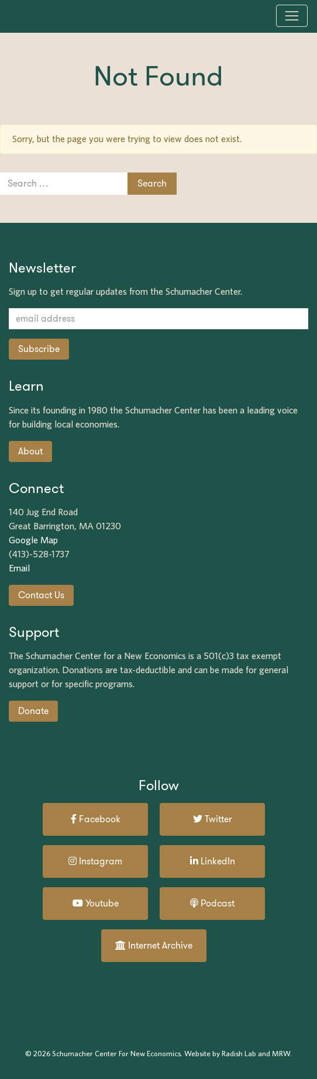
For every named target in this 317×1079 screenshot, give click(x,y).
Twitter (212, 819)
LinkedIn (212, 861)
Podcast (212, 903)
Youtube (96, 903)
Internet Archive (153, 945)
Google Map (33, 540)
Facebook (95, 819)
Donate (33, 711)
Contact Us (41, 595)
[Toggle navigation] (292, 16)
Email (19, 568)
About (30, 451)
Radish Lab (239, 1053)
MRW (281, 1053)
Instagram (95, 861)
